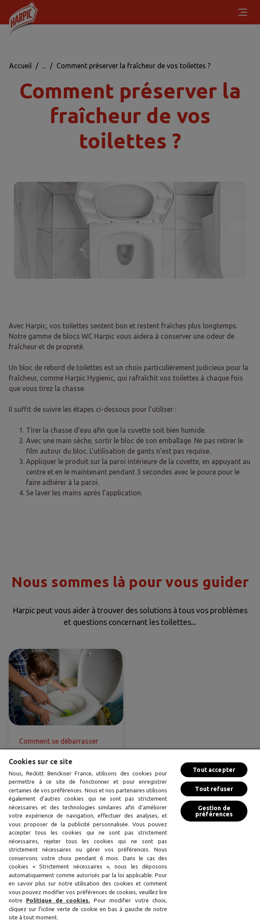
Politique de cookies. (58, 900)
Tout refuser (214, 788)
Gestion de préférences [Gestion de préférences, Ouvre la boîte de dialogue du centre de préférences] (214, 811)
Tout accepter (214, 769)
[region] (130, 835)
